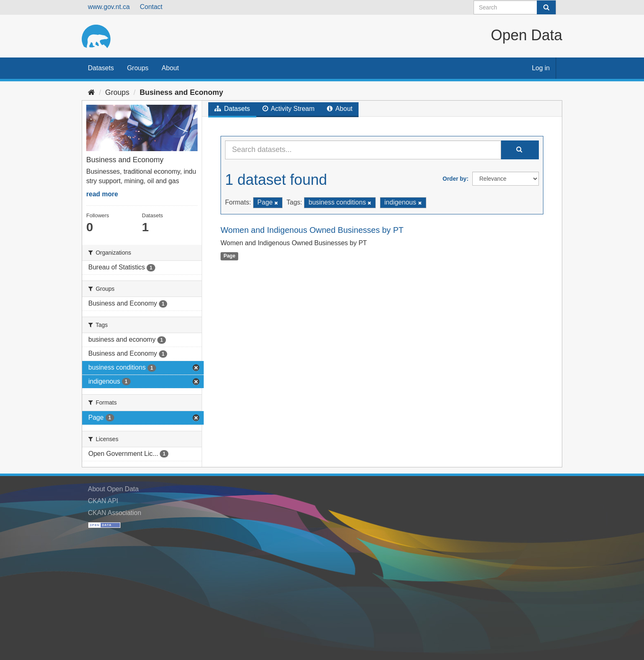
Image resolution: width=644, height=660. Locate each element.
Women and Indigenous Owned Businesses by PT (312, 230)
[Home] (91, 92)
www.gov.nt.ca (109, 6)
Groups (137, 67)
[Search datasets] (515, 7)
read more (102, 194)
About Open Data (113, 488)
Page (229, 256)
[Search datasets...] (363, 149)
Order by (455, 178)
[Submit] (546, 7)
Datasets (101, 67)
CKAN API (103, 500)
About (170, 67)
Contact (151, 6)
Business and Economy (181, 92)
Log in (541, 67)
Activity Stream (288, 108)
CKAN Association (114, 512)
